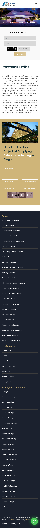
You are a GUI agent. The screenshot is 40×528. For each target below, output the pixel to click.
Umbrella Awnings (8, 496)
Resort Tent (6, 361)
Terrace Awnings (8, 413)
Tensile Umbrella (8, 320)
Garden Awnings (8, 444)
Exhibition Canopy (8, 377)
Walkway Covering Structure (12, 267)
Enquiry (13, 524)
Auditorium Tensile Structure (12, 236)
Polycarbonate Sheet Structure (13, 283)
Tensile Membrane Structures (13, 241)
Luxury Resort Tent (8, 366)
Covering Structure (9, 262)
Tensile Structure (8, 225)
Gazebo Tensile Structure (11, 341)
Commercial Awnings (9, 454)
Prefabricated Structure (10, 220)
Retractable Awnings (9, 423)
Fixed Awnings (7, 428)
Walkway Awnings (8, 507)
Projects (5, 524)
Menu (36, 4)
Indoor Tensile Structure (10, 288)
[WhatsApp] (34, 521)
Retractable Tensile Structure (12, 294)
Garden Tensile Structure (11, 325)
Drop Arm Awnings (8, 465)
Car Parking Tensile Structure (12, 252)
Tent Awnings (7, 407)
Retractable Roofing (9, 299)
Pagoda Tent (6, 356)
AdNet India (29, 520)
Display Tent (6, 382)
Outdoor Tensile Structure (11, 278)
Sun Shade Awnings (9, 491)
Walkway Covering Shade (11, 273)
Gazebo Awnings (8, 449)
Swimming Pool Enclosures (11, 304)
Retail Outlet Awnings (9, 486)
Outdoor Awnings (8, 402)
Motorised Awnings (8, 397)
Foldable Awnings (8, 470)
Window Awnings (8, 418)
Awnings (5, 392)
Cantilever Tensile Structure (12, 330)
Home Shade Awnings (10, 475)
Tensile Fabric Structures (11, 231)
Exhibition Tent (7, 350)
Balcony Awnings (8, 433)
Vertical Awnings (8, 502)
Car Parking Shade (8, 246)
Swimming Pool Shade (10, 314)
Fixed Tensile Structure (10, 335)
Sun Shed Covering (9, 309)
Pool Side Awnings (8, 481)
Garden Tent (6, 371)
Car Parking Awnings (9, 439)
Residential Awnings (9, 460)
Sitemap (11, 520)
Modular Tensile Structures (11, 257)
